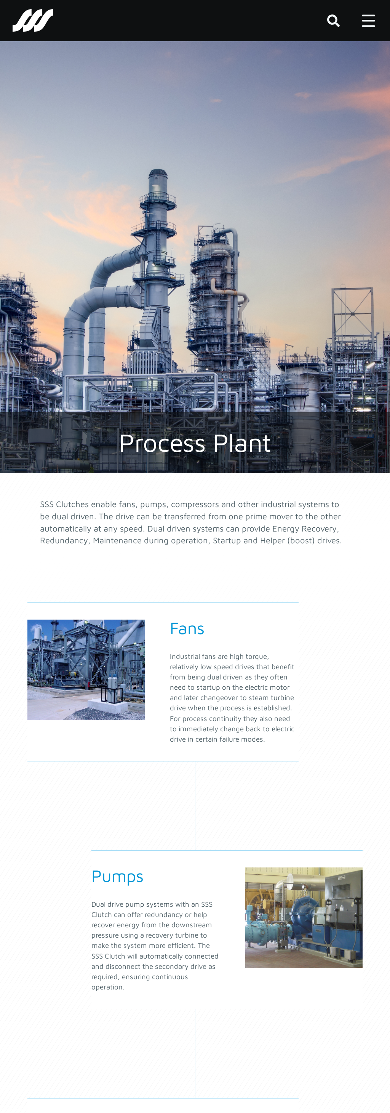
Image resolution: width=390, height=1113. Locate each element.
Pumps (117, 875)
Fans (187, 628)
